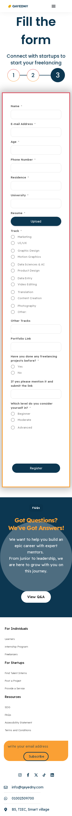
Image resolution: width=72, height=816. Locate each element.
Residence (20, 177)
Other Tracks (20, 321)
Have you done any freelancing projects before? (34, 359)
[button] (53, 6)
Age (15, 142)
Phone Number (23, 160)
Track (16, 231)
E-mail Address (23, 124)
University (19, 195)
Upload (31, 221)
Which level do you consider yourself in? (32, 406)
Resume (18, 213)
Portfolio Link (21, 338)
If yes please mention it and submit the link (32, 383)
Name (16, 106)
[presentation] (40, 454)
